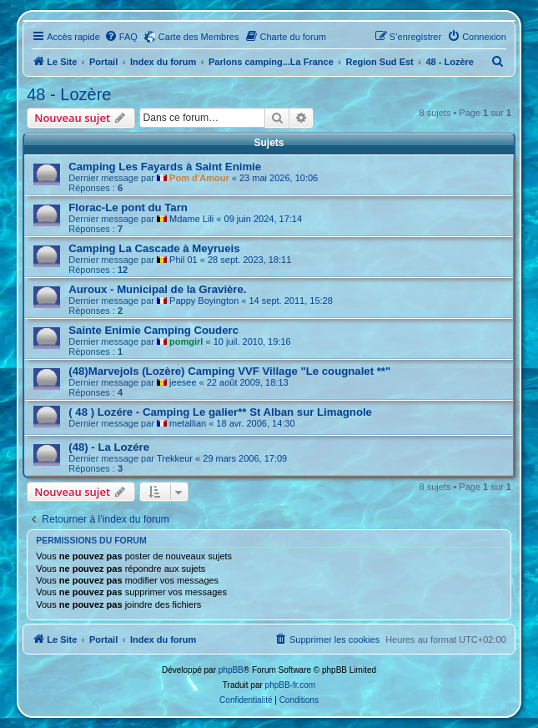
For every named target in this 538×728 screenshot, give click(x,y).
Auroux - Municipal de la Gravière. (157, 289)
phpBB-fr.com (290, 685)
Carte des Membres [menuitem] (198, 37)
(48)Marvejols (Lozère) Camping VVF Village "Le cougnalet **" (229, 371)
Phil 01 (183, 260)
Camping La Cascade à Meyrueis (153, 248)
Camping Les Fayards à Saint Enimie (164, 166)
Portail (103, 62)
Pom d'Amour (199, 178)
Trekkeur (175, 458)
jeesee (182, 382)
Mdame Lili (191, 219)
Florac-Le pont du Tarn (128, 207)
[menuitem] (121, 37)
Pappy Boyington (204, 301)
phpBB (231, 670)
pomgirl (186, 341)
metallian (187, 423)
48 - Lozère (69, 94)
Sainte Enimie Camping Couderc (153, 330)
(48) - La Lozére (108, 447)
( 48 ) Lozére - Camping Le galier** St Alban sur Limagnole (220, 412)
